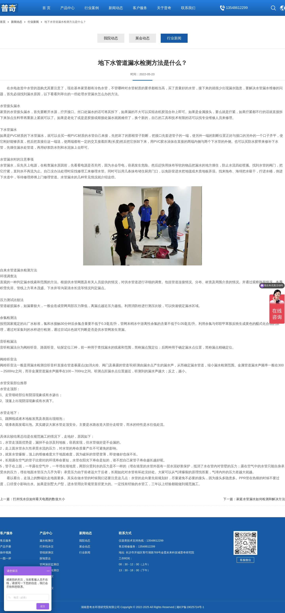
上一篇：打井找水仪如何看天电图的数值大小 (32, 499)
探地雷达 (45, 558)
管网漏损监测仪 (49, 564)
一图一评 (5, 558)
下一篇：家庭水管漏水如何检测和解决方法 (254, 499)
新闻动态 (16, 21)
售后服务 (5, 540)
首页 (3, 21)
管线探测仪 (46, 552)
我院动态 (111, 38)
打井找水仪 (46, 546)
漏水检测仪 (46, 540)
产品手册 (5, 546)
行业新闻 (33, 21)
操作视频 (5, 552)
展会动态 (142, 38)
